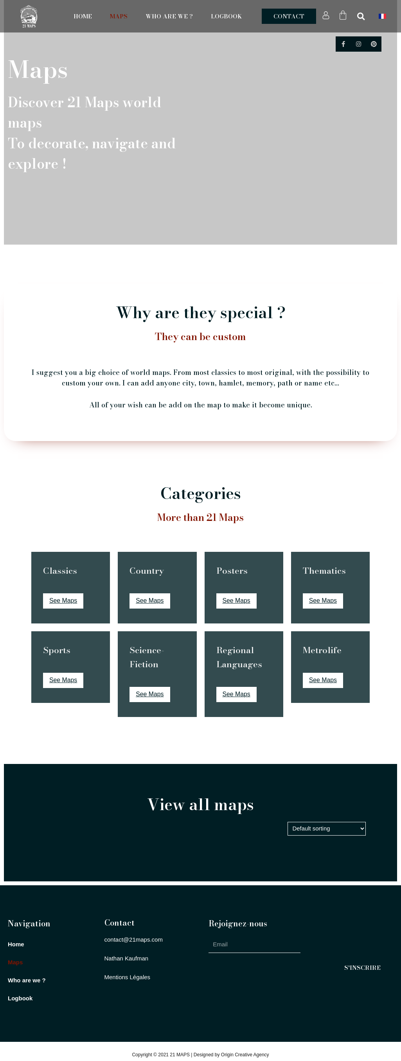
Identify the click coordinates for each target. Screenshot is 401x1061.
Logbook (226, 16)
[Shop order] (326, 829)
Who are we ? (169, 16)
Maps (119, 16)
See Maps (63, 601)
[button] (289, 16)
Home (83, 16)
